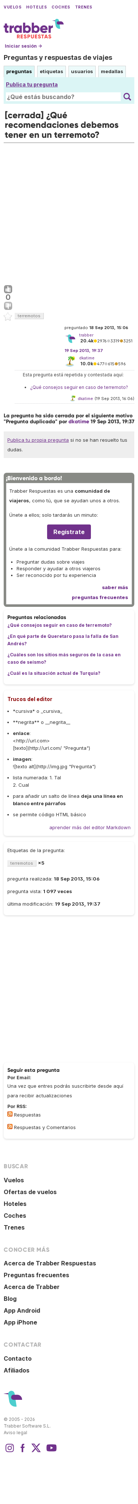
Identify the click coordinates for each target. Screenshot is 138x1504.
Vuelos (12, 7)
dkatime (87, 357)
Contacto (18, 1358)
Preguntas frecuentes (36, 1275)
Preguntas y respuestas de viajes (58, 57)
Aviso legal (15, 1432)
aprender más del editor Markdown (90, 827)
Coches (61, 7)
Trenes (83, 7)
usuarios (82, 71)
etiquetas (51, 71)
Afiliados (16, 1370)
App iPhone (20, 1322)
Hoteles (36, 7)
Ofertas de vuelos (30, 1192)
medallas (112, 71)
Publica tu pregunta (32, 84)
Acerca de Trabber (32, 1287)
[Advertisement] (69, 212)
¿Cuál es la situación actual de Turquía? (53, 673)
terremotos (29, 315)
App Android (22, 1310)
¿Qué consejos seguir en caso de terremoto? (79, 387)
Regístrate (69, 532)
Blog (10, 1298)
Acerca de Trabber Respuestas (50, 1263)
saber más (115, 587)
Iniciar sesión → (23, 46)
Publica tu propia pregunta (38, 440)
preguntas (19, 71)
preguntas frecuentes (100, 597)
